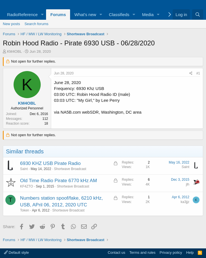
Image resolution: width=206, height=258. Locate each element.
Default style (16, 252)
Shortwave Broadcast (70, 169)
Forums (58, 14)
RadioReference (22, 14)
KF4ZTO (26, 186)
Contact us (116, 252)
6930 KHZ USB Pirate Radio (50, 163)
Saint (24, 169)
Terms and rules (142, 252)
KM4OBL (14, 51)
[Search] (197, 14)
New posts (11, 24)
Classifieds (119, 14)
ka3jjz (185, 202)
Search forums (37, 24)
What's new (85, 14)
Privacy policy (171, 252)
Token (24, 210)
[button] (42, 14)
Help (190, 252)
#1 (198, 73)
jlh (187, 184)
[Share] (190, 73)
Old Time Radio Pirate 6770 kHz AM (58, 180)
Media (148, 14)
